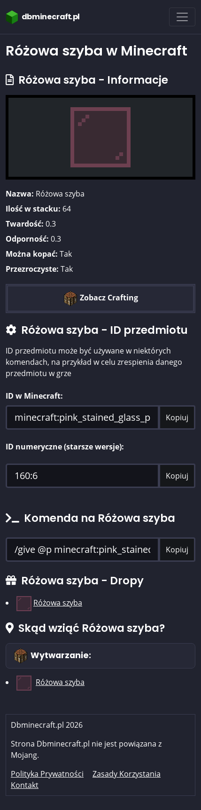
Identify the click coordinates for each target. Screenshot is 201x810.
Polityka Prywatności (47, 774)
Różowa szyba (57, 603)
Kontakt (25, 785)
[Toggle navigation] (182, 17)
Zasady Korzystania (127, 774)
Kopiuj (177, 417)
